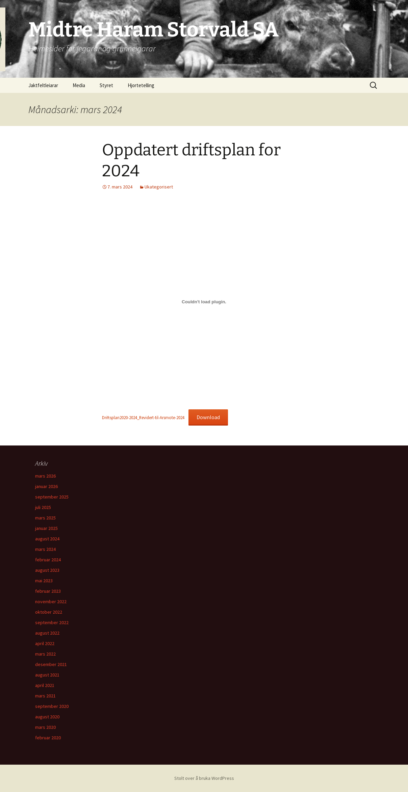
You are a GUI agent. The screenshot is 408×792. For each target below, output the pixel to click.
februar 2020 (48, 738)
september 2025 (52, 497)
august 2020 (47, 717)
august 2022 (47, 633)
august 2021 (47, 675)
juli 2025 (43, 507)
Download (208, 417)
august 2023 (47, 570)
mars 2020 (45, 727)
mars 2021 (45, 696)
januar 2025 (46, 528)
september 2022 (52, 622)
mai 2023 (44, 581)
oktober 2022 (48, 612)
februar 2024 (48, 560)
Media (79, 85)
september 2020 (52, 706)
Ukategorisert (159, 187)
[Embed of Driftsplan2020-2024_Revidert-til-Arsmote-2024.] (204, 302)
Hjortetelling (141, 85)
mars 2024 (45, 549)
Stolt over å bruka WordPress (204, 778)
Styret (106, 85)
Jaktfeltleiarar (43, 85)
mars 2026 (45, 476)
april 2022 (44, 643)
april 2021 (44, 685)
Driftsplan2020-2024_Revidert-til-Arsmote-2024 (143, 417)
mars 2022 (45, 654)
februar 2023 (48, 591)
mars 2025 (45, 518)
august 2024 (47, 539)
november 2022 (51, 601)
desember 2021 (51, 664)
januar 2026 (46, 486)
